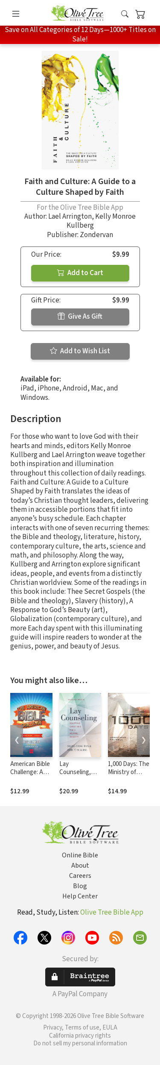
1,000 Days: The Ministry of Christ (128, 772)
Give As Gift (80, 316)
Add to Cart (80, 273)
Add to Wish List (80, 351)
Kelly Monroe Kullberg (101, 221)
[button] (124, 14)
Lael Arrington (70, 216)
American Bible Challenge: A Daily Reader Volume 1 (30, 776)
